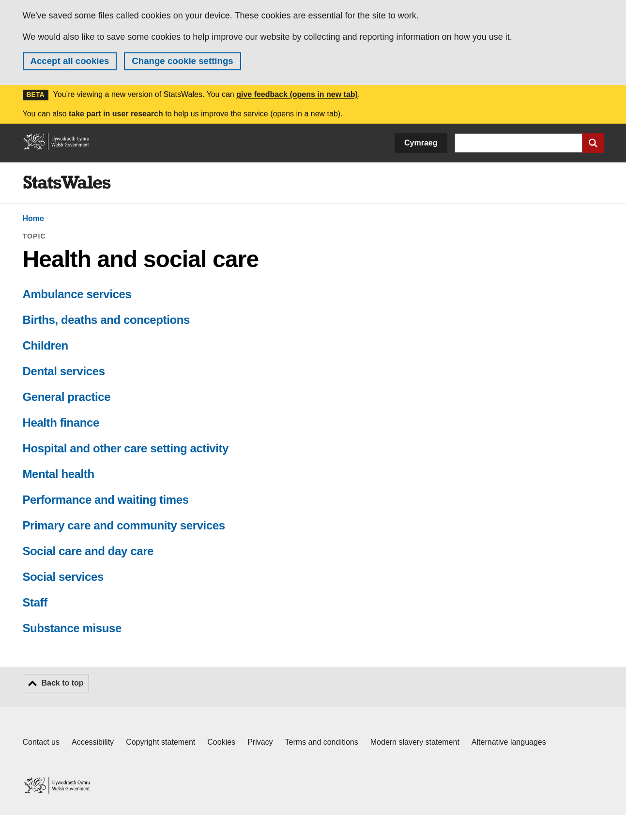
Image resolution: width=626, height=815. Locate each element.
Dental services (64, 371)
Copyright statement (160, 742)
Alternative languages (509, 742)
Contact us (41, 742)
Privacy (260, 742)
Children (45, 345)
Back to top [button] (63, 683)
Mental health (58, 473)
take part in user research (116, 114)
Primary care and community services (124, 525)
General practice (67, 396)
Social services (63, 576)
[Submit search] (593, 143)
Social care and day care (88, 551)
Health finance (61, 422)
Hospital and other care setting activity (126, 448)
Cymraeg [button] (420, 143)
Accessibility (93, 742)
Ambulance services (77, 294)
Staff (35, 602)
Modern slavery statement (414, 742)
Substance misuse (72, 628)
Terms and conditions (321, 742)
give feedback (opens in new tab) (297, 94)
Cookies (221, 742)
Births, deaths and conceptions (106, 319)
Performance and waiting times (106, 499)
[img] (67, 182)
